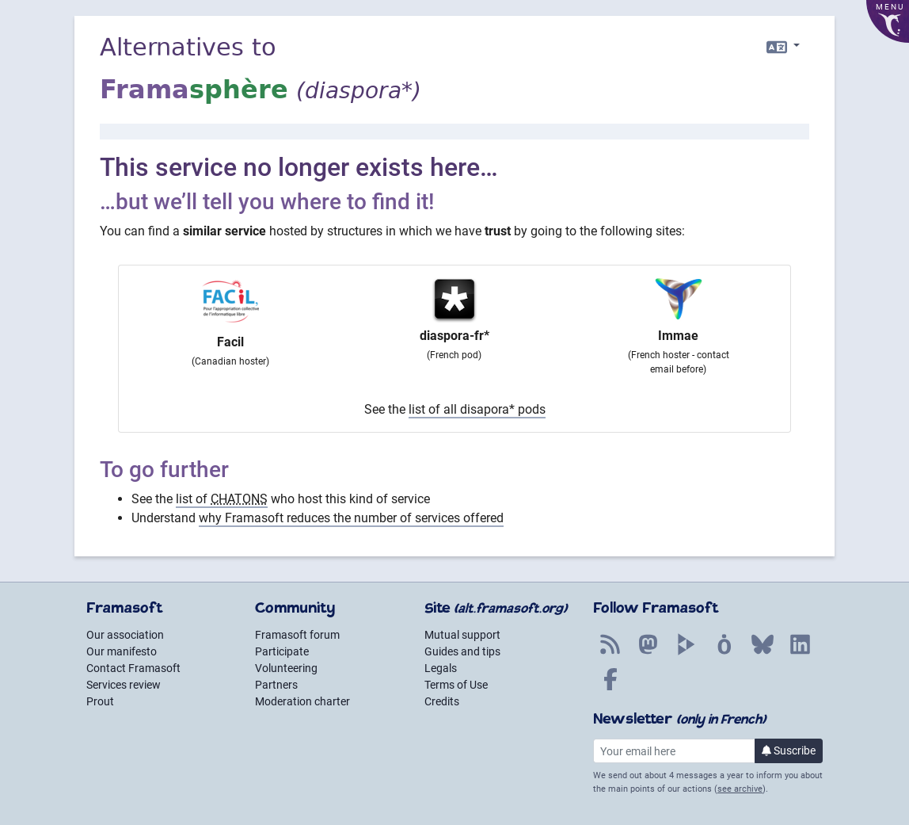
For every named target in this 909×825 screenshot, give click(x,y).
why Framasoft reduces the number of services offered (351, 517)
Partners (276, 684)
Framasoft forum (297, 634)
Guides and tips (462, 651)
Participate (282, 651)
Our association (125, 634)
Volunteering (286, 668)
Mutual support (462, 634)
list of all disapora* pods (477, 409)
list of (222, 498)
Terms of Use (456, 684)
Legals (440, 668)
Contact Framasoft (133, 668)
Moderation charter (302, 701)
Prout (100, 701)
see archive (740, 789)
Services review (123, 684)
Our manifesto (121, 651)
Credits (441, 701)
